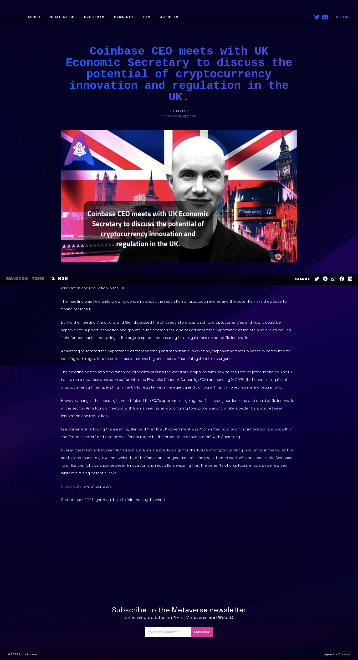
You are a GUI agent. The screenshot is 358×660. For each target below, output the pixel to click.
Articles (169, 17)
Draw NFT (124, 17)
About (34, 17)
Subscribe (202, 632)
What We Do (62, 17)
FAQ (146, 17)
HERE (86, 499)
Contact (343, 17)
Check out (70, 486)
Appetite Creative (337, 654)
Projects (94, 17)
